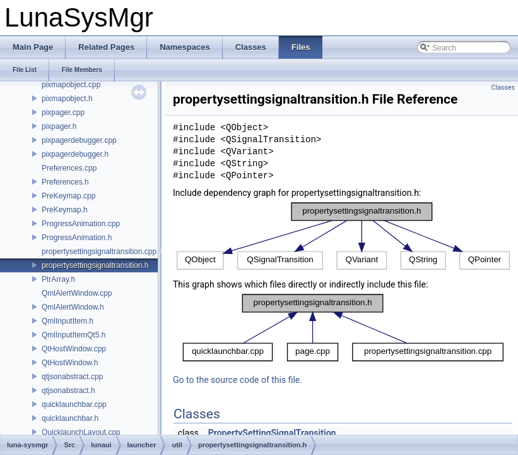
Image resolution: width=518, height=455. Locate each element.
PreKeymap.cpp (68, 195)
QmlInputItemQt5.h (73, 335)
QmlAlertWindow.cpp (77, 293)
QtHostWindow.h (70, 362)
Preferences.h (65, 182)
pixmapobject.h (67, 98)
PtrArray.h (58, 279)
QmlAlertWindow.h (73, 307)
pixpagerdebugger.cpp (79, 140)
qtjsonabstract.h (68, 390)
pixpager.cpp (63, 112)
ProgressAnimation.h (77, 237)
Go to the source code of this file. (237, 380)
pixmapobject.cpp (71, 84)
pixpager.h (59, 126)
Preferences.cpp (69, 168)
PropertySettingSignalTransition (272, 433)
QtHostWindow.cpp (74, 348)
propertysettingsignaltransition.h (95, 265)
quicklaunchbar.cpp (74, 404)
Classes (503, 87)
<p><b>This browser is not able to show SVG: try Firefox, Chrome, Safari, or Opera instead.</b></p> (343, 236)
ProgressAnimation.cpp (81, 223)
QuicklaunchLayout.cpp (81, 432)
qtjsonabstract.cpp (72, 376)
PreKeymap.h (65, 209)
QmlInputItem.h (67, 321)
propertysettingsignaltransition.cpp (99, 251)
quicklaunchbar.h (70, 418)
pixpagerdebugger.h (75, 154)
